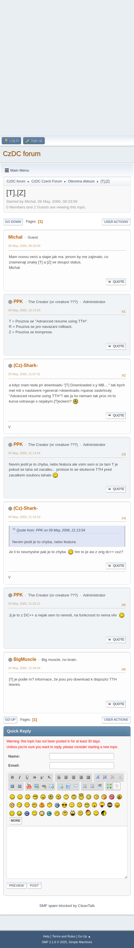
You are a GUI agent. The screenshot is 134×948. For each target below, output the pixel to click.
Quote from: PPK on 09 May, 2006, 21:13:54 (51, 530)
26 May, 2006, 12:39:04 (24, 668)
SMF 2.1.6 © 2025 (54, 942)
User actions (116, 222)
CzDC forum (21, 153)
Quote (115, 281)
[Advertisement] (67, 67)
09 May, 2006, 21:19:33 (24, 517)
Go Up (10, 719)
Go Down (13, 222)
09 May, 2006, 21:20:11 (24, 603)
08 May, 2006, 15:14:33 (24, 310)
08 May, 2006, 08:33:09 (24, 245)
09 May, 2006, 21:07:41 (24, 374)
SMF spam (48, 906)
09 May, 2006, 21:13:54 (24, 453)
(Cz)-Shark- (25, 365)
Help (46, 936)
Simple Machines (80, 942)
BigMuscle (24, 659)
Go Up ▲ (84, 936)
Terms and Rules (63, 936)
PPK (18, 301)
